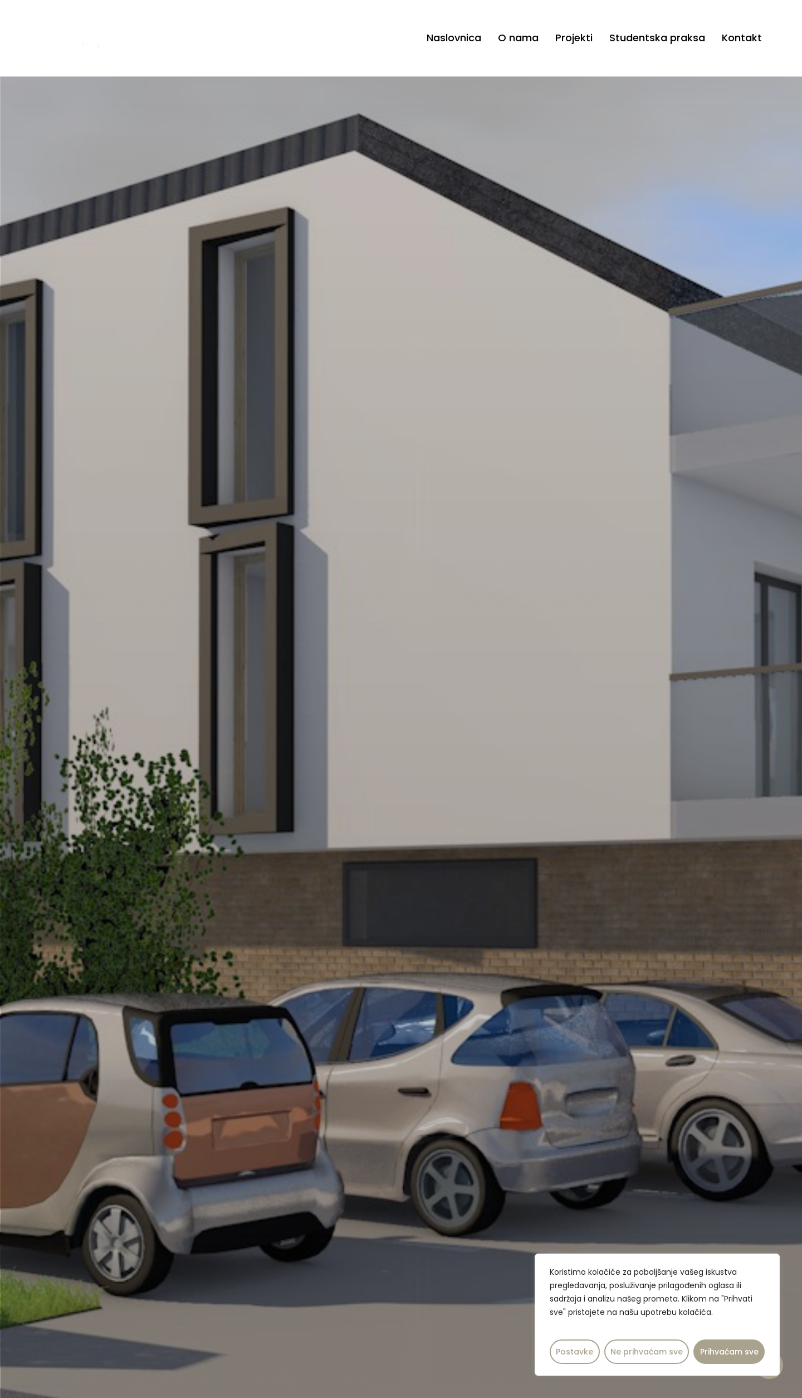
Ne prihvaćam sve (646, 1351)
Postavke (574, 1351)
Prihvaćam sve (729, 1351)
